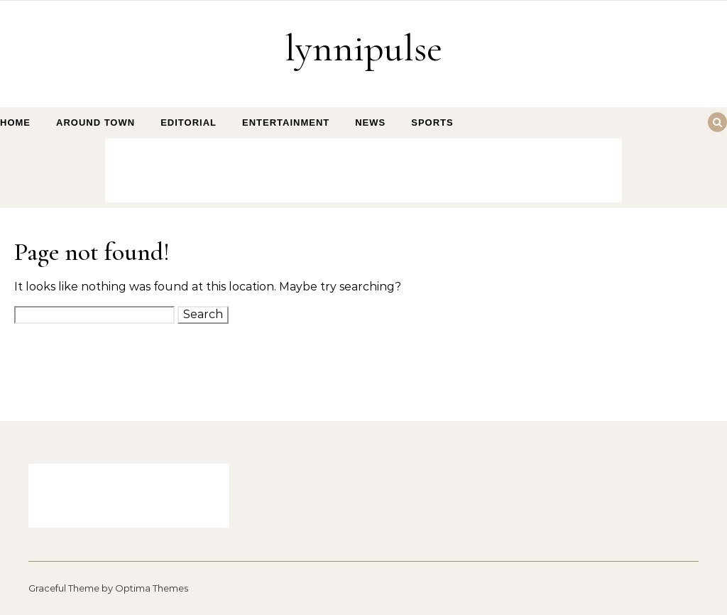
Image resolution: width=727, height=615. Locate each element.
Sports (432, 122)
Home (15, 122)
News (370, 122)
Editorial (188, 122)
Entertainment (285, 122)
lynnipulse (363, 48)
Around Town (95, 122)
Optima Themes (151, 588)
